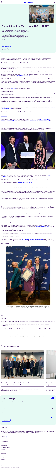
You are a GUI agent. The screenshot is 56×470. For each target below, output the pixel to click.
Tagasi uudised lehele (6, 46)
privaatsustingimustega (18, 411)
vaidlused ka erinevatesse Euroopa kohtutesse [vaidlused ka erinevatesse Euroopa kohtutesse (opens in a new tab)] (34, 79)
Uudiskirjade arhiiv (6, 420)
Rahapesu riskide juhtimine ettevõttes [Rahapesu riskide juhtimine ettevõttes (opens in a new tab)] (25, 182)
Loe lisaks (3, 436)
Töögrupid (3, 449)
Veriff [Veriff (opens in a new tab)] (37, 114)
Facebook (3, 459)
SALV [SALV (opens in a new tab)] (39, 114)
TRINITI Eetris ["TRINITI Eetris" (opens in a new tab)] (13, 88)
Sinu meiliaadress (5, 405)
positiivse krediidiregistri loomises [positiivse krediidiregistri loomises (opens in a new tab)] (42, 226)
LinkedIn (2, 457)
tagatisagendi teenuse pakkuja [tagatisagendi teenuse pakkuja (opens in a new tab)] (23, 75)
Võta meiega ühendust (5, 447)
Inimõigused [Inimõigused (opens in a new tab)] (13, 199)
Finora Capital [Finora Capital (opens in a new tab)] (47, 114)
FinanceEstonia (4, 445)
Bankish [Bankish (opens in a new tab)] (42, 114)
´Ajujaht (35, 128)
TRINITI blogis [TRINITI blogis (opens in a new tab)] (46, 87)
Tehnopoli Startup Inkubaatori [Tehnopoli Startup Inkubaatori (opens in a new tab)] (44, 173)
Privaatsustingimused (5, 465)
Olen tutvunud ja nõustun (13, 411)
